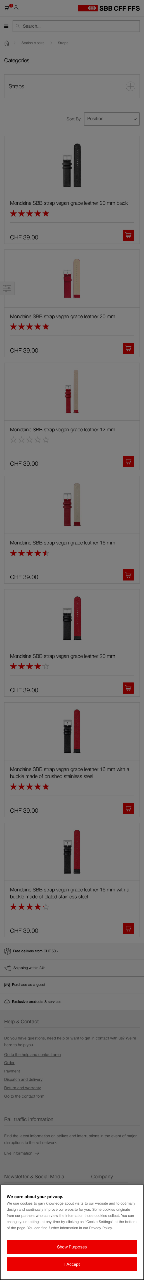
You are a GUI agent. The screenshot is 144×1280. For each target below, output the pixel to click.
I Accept (72, 1264)
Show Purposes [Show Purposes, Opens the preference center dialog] (72, 1247)
